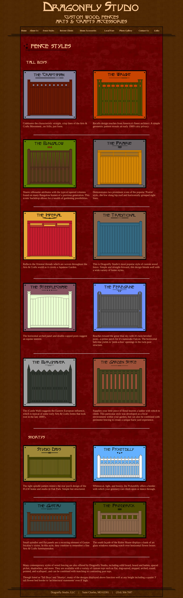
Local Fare (109, 30)
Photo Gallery (125, 30)
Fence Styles (48, 30)
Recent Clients (66, 30)
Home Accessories (88, 30)
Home (24, 30)
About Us (34, 30)
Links (156, 30)
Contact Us (144, 30)
